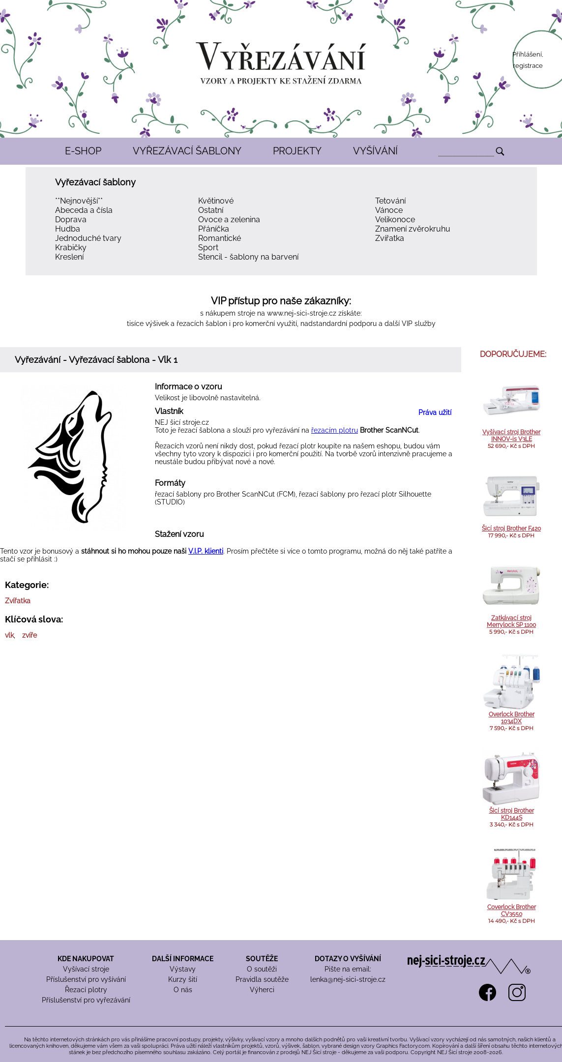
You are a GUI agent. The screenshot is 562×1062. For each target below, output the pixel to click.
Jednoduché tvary (88, 238)
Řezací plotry (86, 990)
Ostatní (210, 210)
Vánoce (389, 210)
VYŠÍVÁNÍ (375, 151)
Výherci (262, 990)
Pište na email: (348, 969)
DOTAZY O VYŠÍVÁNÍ (348, 959)
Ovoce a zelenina (229, 219)
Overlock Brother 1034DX (511, 718)
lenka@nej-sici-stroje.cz (347, 979)
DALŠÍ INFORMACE (182, 959)
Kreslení (69, 257)
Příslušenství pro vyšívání (86, 979)
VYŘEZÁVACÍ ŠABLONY (187, 151)
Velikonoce (395, 219)
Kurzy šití (182, 979)
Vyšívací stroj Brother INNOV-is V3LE (511, 435)
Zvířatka (389, 238)
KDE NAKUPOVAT (86, 959)
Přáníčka (213, 229)
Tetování (390, 201)
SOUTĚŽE (262, 959)
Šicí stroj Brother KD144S (511, 814)
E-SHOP (83, 151)
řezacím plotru (334, 430)
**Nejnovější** (79, 201)
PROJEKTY (297, 151)
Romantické (219, 238)
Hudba (67, 229)
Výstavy (183, 969)
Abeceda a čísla (84, 210)
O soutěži (262, 969)
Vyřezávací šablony (95, 182)
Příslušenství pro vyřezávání (86, 1000)
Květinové (216, 201)
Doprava (71, 219)
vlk (9, 635)
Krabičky (71, 247)
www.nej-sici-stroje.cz (301, 313)
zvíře (29, 635)
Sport (208, 247)
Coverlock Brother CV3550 (511, 910)
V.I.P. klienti (205, 551)
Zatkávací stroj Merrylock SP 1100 (511, 621)
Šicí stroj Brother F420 (511, 528)
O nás (183, 990)
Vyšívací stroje (86, 969)
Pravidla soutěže (262, 979)
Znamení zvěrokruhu (412, 229)
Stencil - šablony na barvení (248, 257)
